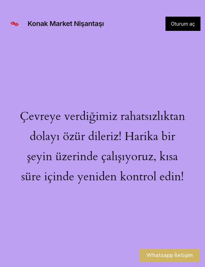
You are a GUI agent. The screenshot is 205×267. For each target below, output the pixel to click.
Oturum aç (183, 24)
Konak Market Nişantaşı (66, 23)
